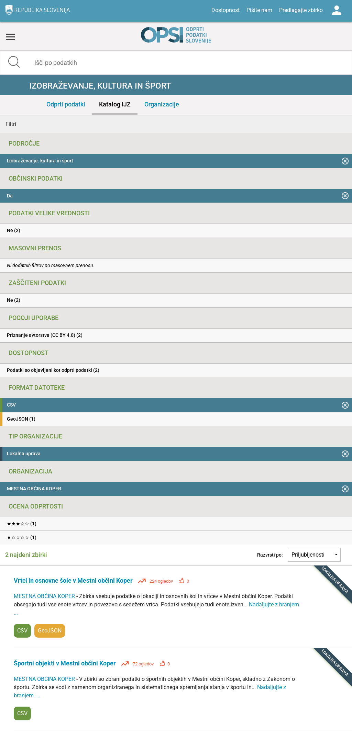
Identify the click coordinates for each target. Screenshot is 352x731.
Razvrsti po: (270, 555)
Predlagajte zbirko (301, 10)
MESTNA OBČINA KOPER (45, 596)
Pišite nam (259, 10)
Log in (336, 10)
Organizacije (161, 104)
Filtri (11, 124)
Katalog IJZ (115, 104)
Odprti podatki (65, 104)
